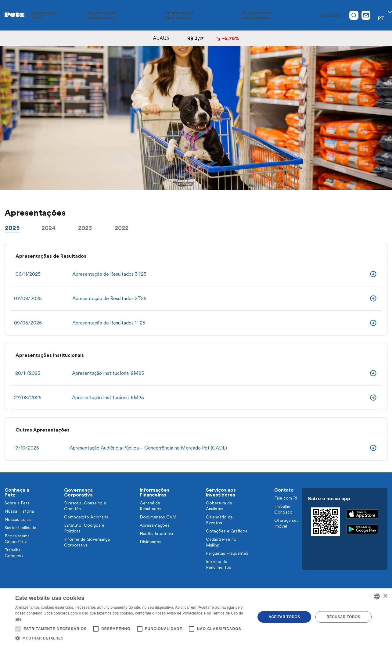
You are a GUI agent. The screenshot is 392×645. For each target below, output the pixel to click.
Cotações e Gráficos (226, 531)
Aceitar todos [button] (284, 617)
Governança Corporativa (146, 15)
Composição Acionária (86, 516)
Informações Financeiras (209, 15)
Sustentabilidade (20, 527)
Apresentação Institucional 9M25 (108, 373)
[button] (131, 637)
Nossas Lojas (18, 519)
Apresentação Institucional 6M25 (108, 397)
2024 (48, 227)
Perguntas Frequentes (227, 553)
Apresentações (155, 525)
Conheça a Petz (92, 15)
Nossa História (19, 511)
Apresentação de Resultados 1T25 (108, 323)
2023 (85, 227)
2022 (121, 227)
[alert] (196, 617)
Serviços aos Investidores (272, 15)
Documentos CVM (158, 516)
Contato (319, 15)
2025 (12, 227)
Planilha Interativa (156, 533)
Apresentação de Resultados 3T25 (109, 274)
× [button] (385, 596)
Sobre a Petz (17, 502)
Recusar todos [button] (343, 617)
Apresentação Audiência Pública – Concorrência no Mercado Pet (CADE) (148, 448)
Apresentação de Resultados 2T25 (109, 298)
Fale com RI (285, 498)
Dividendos (150, 541)
